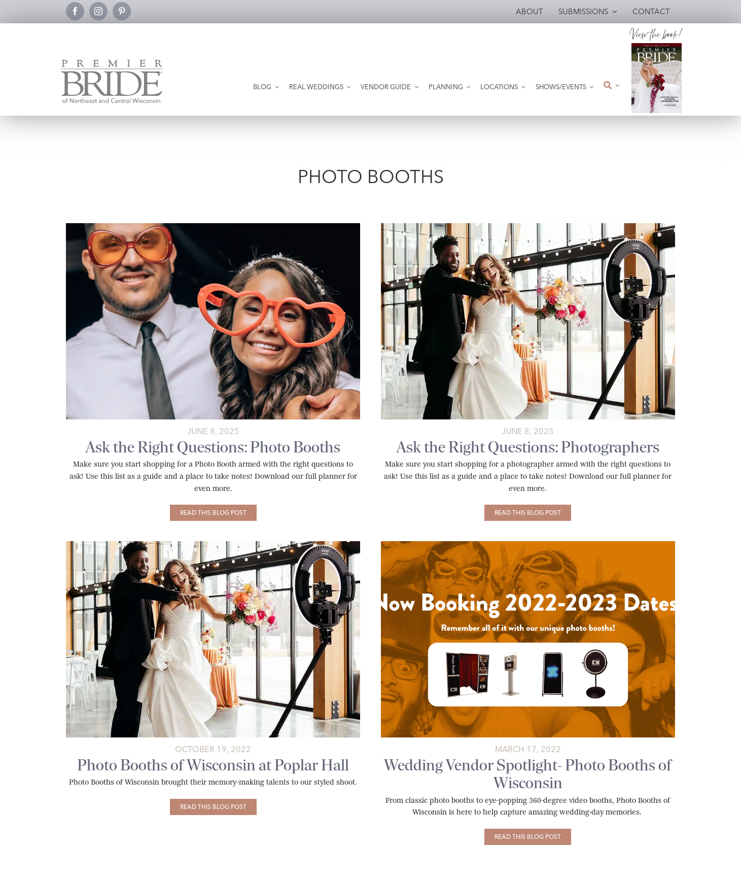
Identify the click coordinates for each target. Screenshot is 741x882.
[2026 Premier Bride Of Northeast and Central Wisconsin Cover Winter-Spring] (656, 47)
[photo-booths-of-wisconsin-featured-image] (528, 545)
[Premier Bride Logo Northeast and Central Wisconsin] (111, 63)
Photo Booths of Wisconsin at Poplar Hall (213, 765)
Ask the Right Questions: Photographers (528, 447)
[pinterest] (122, 11)
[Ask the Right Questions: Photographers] (527, 513)
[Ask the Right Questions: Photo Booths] (213, 513)
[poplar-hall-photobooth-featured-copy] (213, 545)
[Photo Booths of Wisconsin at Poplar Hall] (213, 807)
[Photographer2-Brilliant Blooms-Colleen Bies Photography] (528, 227)
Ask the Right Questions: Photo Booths (213, 447)
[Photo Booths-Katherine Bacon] (213, 227)
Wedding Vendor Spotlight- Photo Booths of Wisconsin (528, 774)
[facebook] (75, 11)
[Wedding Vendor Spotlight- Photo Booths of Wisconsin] (527, 837)
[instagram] (98, 11)
